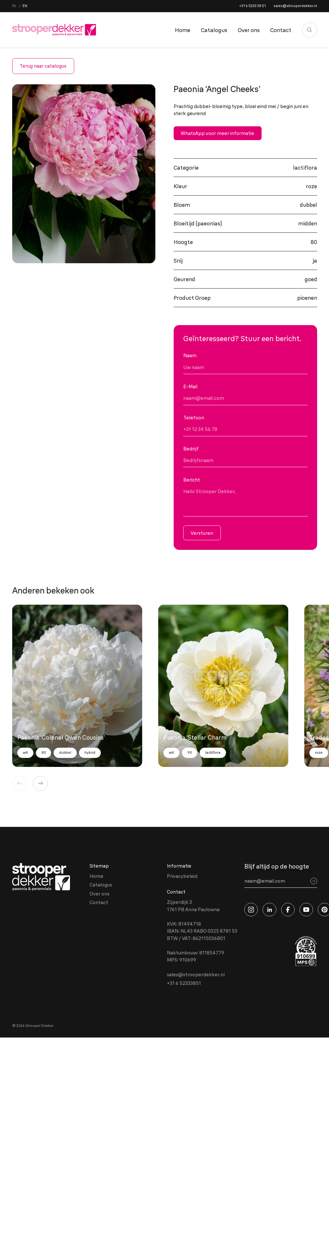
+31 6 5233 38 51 (252, 6)
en (24, 6)
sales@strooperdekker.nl (295, 6)
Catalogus (214, 30)
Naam (191, 355)
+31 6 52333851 (184, 983)
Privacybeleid (182, 876)
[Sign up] (313, 881)
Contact (280, 30)
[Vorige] (19, 783)
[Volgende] (40, 783)
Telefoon (194, 418)
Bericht (192, 480)
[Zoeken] (309, 30)
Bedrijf (191, 449)
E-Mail (191, 386)
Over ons (249, 30)
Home (182, 30)
